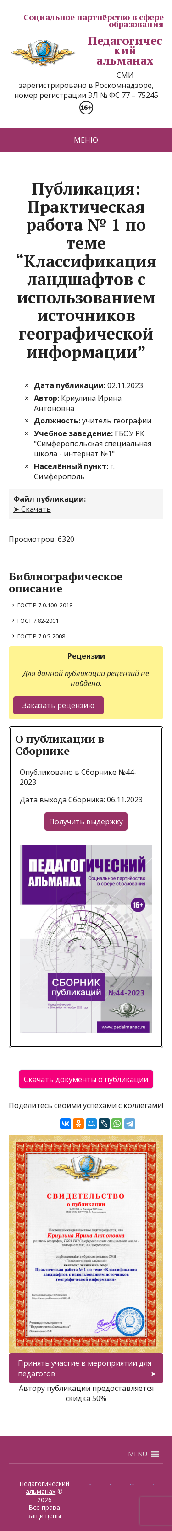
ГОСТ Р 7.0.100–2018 (44, 605)
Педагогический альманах (85, 50)
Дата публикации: (70, 385)
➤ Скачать (32, 509)
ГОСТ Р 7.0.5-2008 (41, 636)
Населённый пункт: (72, 466)
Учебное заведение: (74, 433)
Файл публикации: (49, 499)
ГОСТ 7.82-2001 (38, 621)
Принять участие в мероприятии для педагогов (84, 1368)
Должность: (58, 421)
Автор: (47, 398)
